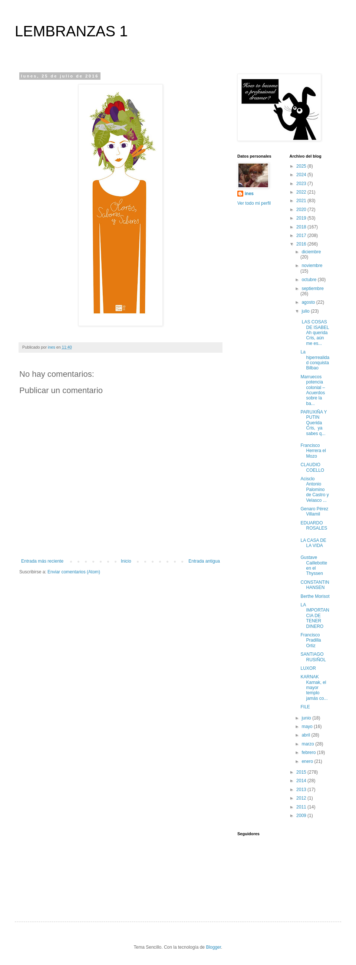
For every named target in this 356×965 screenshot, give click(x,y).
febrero (309, 752)
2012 (301, 798)
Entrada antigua (204, 561)
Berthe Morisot (314, 596)
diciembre (311, 251)
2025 (301, 166)
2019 (301, 218)
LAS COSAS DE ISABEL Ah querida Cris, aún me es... (314, 332)
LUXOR (308, 668)
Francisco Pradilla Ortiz (310, 640)
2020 (301, 209)
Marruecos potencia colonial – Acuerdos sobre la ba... (312, 390)
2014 (301, 780)
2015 (301, 772)
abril (306, 735)
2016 (301, 244)
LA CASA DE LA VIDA (313, 543)
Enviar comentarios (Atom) (73, 571)
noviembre (311, 265)
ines (249, 193)
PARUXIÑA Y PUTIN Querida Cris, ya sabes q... (313, 422)
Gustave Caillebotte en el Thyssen (313, 565)
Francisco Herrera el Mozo (313, 451)
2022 (301, 192)
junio (306, 718)
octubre (309, 279)
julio (306, 311)
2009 (301, 815)
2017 (301, 235)
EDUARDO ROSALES (313, 525)
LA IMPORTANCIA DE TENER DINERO (314, 615)
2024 (301, 174)
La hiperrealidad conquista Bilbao (314, 359)
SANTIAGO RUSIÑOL (313, 657)
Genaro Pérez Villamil (314, 511)
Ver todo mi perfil (254, 203)
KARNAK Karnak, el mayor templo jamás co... (313, 687)
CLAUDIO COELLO (312, 467)
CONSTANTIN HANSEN (314, 585)
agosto (308, 302)
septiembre (312, 288)
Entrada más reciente (42, 561)
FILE (305, 706)
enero (307, 761)
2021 (301, 200)
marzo (308, 744)
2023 (301, 183)
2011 (301, 807)
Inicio (126, 561)
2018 (301, 227)
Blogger (213, 947)
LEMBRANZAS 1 (71, 31)
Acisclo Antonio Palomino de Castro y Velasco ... (314, 489)
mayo (307, 726)
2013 (301, 789)
